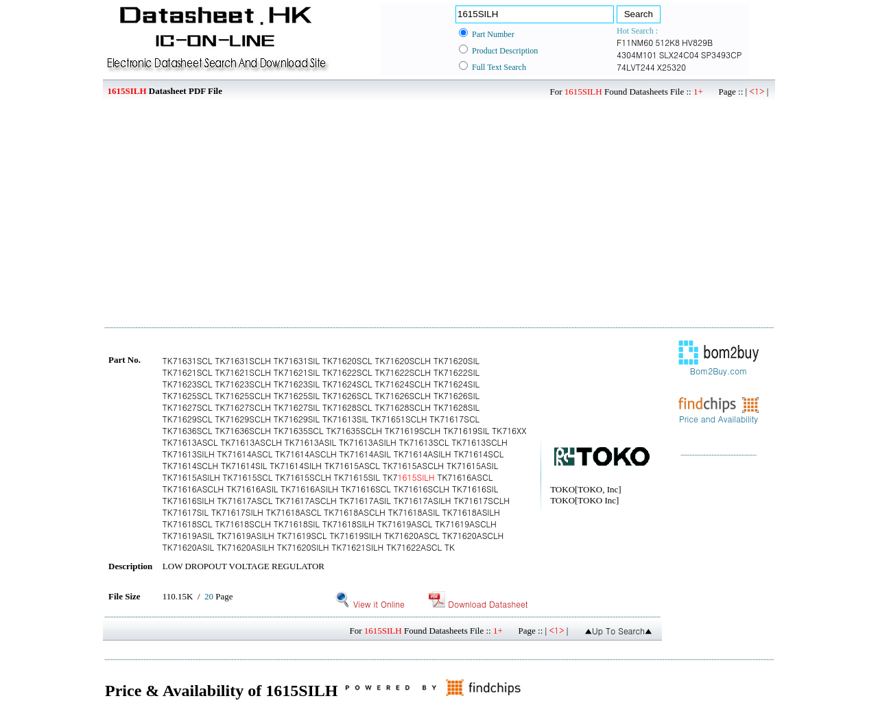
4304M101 (637, 54)
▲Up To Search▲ (618, 630)
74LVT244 (636, 67)
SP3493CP (721, 54)
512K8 (667, 42)
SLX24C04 (679, 54)
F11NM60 (635, 42)
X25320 (671, 67)
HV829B (697, 42)
